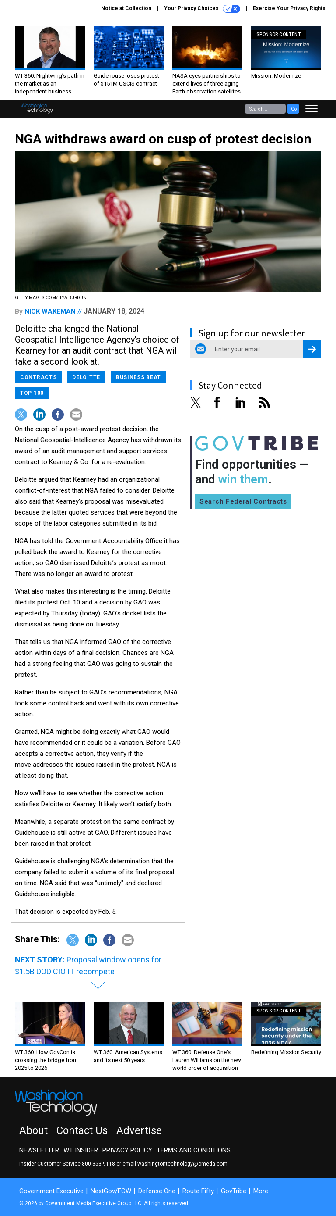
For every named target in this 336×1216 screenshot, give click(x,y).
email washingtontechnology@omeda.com (175, 1164)
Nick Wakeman (50, 311)
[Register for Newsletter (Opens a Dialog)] (312, 349)
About (33, 1130)
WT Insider (80, 1150)
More (260, 1191)
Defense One (156, 1191)
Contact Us (82, 1130)
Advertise (139, 1130)
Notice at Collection (126, 8)
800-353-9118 (98, 1164)
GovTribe (233, 1191)
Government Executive (51, 1191)
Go (294, 109)
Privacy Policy (127, 1150)
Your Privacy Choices (202, 9)
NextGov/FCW (111, 1191)
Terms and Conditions (194, 1150)
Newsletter (39, 1150)
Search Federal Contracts (243, 501)
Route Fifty (198, 1191)
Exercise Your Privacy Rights (289, 8)
